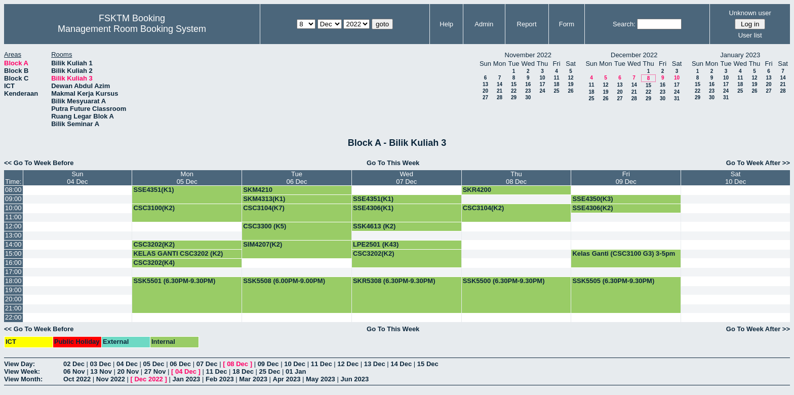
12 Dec (348, 364)
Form (566, 24)
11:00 (13, 217)
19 (570, 84)
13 (485, 84)
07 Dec (207, 364)
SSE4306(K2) (592, 208)
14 (499, 84)
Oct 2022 (77, 379)
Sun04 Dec (77, 177)
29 (514, 97)
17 (542, 84)
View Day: (19, 364)
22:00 (13, 317)
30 (528, 97)
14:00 (13, 244)
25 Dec (270, 371)
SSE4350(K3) (592, 199)
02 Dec (74, 364)
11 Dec (321, 364)
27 (485, 97)
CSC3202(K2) (154, 244)
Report (527, 24)
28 (499, 97)
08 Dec (237, 364)
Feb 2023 (220, 379)
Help (446, 24)
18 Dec (243, 371)
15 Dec (428, 364)
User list (750, 35)
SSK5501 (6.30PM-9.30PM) (174, 281)
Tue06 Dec (296, 177)
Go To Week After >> (758, 163)
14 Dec (401, 364)
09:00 (13, 199)
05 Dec (154, 364)
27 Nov (155, 371)
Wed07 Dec (406, 177)
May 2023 (320, 379)
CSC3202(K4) (154, 262)
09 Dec (268, 364)
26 (570, 91)
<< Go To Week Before (39, 163)
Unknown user (750, 13)
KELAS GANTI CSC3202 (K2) (178, 253)
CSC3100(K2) (154, 208)
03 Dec (100, 364)
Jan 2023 (186, 379)
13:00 (13, 235)
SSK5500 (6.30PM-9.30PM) (504, 281)
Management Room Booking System (132, 29)
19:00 (13, 290)
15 (514, 84)
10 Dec (294, 364)
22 (514, 91)
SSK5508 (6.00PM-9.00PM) (284, 281)
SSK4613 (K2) (374, 226)
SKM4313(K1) (264, 199)
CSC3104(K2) (483, 208)
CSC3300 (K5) (264, 226)
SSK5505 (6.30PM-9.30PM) (613, 281)
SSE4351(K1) (153, 189)
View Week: (22, 371)
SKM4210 (257, 189)
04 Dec (127, 364)
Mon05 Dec (187, 177)
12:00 (13, 226)
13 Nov (101, 371)
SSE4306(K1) (373, 208)
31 (677, 98)
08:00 (13, 189)
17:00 (13, 271)
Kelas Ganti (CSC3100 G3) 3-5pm (623, 253)
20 (485, 91)
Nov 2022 (110, 379)
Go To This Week (393, 163)
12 (570, 78)
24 (542, 91)
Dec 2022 (148, 379)
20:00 (13, 299)
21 (499, 91)
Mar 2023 (253, 379)
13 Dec (374, 364)
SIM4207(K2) (262, 244)
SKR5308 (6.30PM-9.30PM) (394, 281)
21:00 (13, 308)
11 (556, 78)
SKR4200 (477, 189)
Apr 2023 (287, 379)
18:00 (13, 281)
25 (556, 91)
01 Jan (296, 371)
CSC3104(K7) (264, 208)
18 (556, 84)
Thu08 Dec (516, 177)
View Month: (23, 379)
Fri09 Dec (626, 177)
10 (542, 78)
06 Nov (74, 371)
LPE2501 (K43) (376, 244)
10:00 (13, 208)
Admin (483, 24)
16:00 (13, 262)
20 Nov (128, 371)
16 (528, 84)
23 (528, 91)
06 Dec (180, 364)
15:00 (13, 253)
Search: (624, 24)
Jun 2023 (354, 379)
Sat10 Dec (735, 177)
